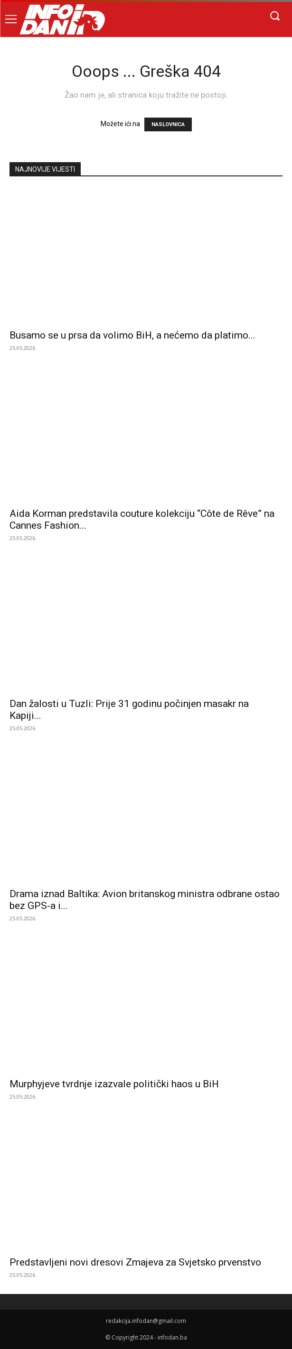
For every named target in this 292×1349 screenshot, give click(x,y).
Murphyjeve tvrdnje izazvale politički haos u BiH (114, 1084)
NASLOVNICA (168, 124)
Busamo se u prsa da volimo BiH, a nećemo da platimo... (132, 335)
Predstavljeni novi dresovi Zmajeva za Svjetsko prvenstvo (135, 1262)
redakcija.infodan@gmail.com (146, 1321)
